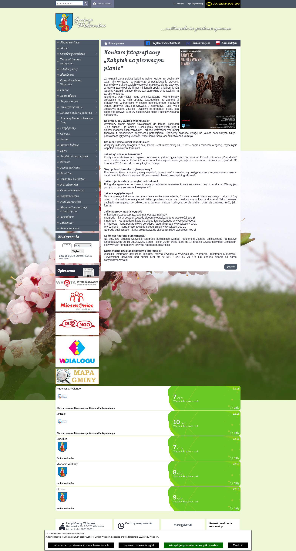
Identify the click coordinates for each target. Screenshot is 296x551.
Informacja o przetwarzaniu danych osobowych (81, 545)
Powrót (230, 267)
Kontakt (180, 3)
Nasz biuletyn (229, 43)
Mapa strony (197, 3)
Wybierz (77, 251)
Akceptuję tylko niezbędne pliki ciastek (193, 545)
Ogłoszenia (75, 272)
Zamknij (237, 545)
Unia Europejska (201, 43)
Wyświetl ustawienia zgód (139, 545)
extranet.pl (216, 526)
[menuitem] (77, 42)
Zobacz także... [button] (104, 3)
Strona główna (116, 43)
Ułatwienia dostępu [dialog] (226, 3)
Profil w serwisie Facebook (166, 43)
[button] (208, 128)
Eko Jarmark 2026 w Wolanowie (75, 257)
